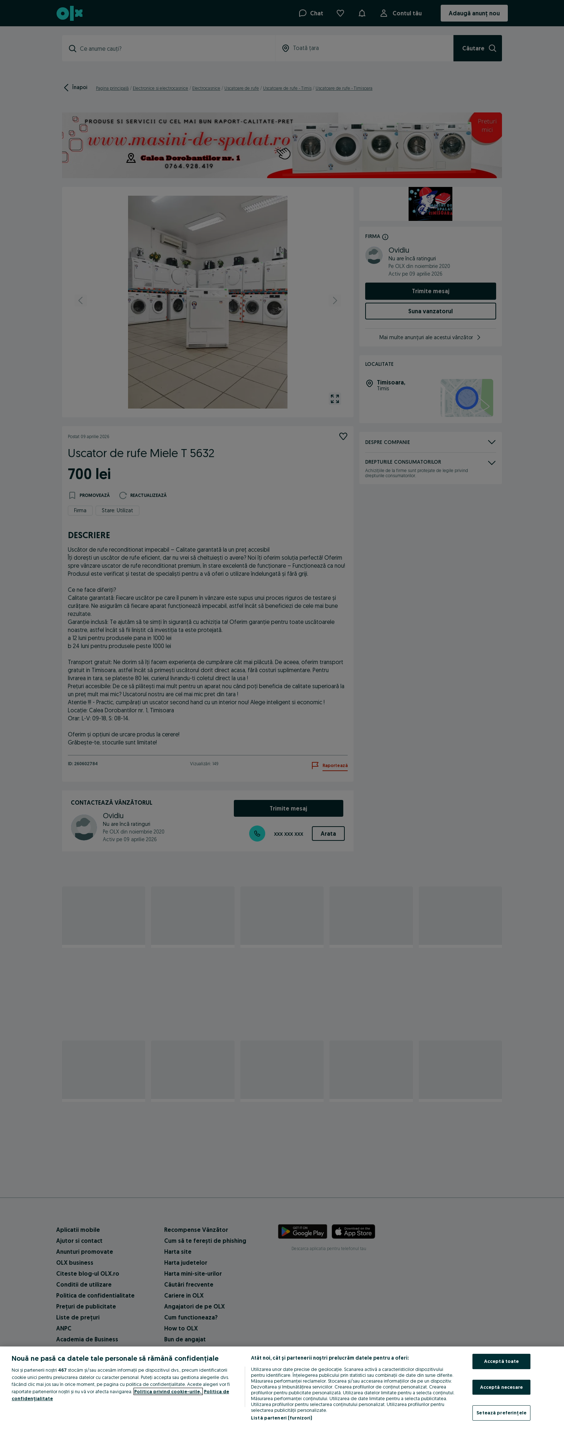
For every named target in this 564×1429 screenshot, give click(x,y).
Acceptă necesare (501, 1387)
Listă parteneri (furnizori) (281, 1418)
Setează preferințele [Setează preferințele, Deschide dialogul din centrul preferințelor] (501, 1412)
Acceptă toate (501, 1361)
